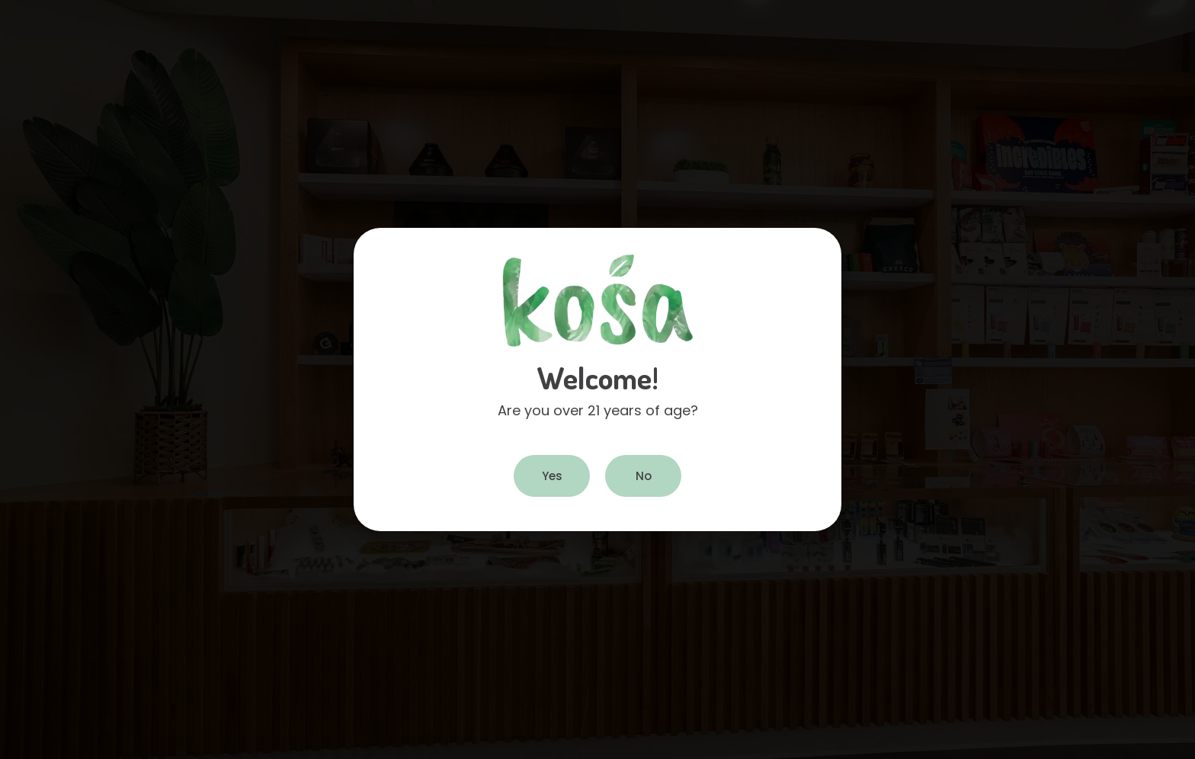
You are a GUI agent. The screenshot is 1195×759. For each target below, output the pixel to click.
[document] (597, 379)
